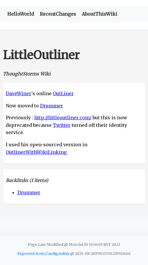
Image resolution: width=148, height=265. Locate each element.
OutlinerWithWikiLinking (36, 152)
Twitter (62, 125)
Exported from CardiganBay (43, 253)
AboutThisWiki (99, 14)
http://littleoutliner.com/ (62, 117)
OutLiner (63, 93)
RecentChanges (58, 14)
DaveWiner (18, 93)
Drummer (51, 106)
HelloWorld (20, 14)
